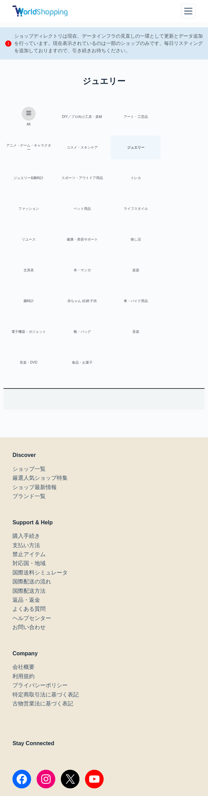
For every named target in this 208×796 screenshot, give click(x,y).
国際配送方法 (29, 532)
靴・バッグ (129, 272)
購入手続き (26, 477)
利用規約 (23, 617)
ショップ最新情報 (34, 428)
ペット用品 (129, 179)
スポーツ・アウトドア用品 (180, 148)
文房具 (180, 210)
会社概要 (23, 608)
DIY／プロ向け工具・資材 (78, 117)
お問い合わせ (29, 568)
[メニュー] (188, 11)
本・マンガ (27, 241)
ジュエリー (78, 148)
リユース (27, 210)
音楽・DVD (27, 303)
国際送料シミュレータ (40, 514)
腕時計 (129, 241)
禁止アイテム (29, 495)
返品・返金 (26, 541)
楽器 (78, 241)
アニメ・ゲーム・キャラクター (180, 117)
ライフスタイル (180, 179)
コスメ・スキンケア (27, 148)
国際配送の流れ (31, 523)
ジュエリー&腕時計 (129, 148)
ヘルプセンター (31, 559)
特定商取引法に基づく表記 (45, 636)
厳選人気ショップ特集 (40, 419)
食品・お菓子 (78, 303)
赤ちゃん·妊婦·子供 (180, 241)
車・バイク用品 (27, 272)
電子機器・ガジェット (78, 272)
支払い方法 (26, 486)
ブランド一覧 (29, 437)
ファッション (78, 179)
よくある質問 (29, 550)
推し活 (129, 210)
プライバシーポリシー (40, 626)
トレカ (27, 179)
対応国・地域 (29, 505)
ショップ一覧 (29, 410)
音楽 (180, 272)
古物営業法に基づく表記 (42, 645)
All (27, 117)
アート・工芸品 (129, 117)
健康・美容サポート (78, 210)
